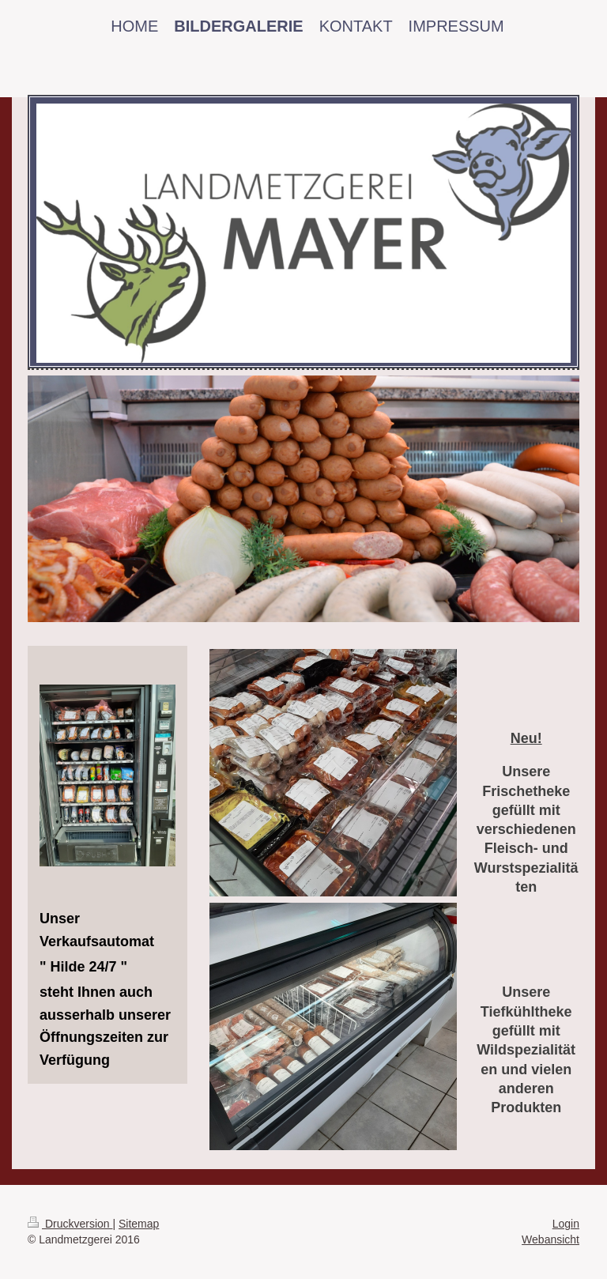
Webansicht (550, 1239)
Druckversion (70, 1223)
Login (565, 1223)
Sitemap (139, 1223)
